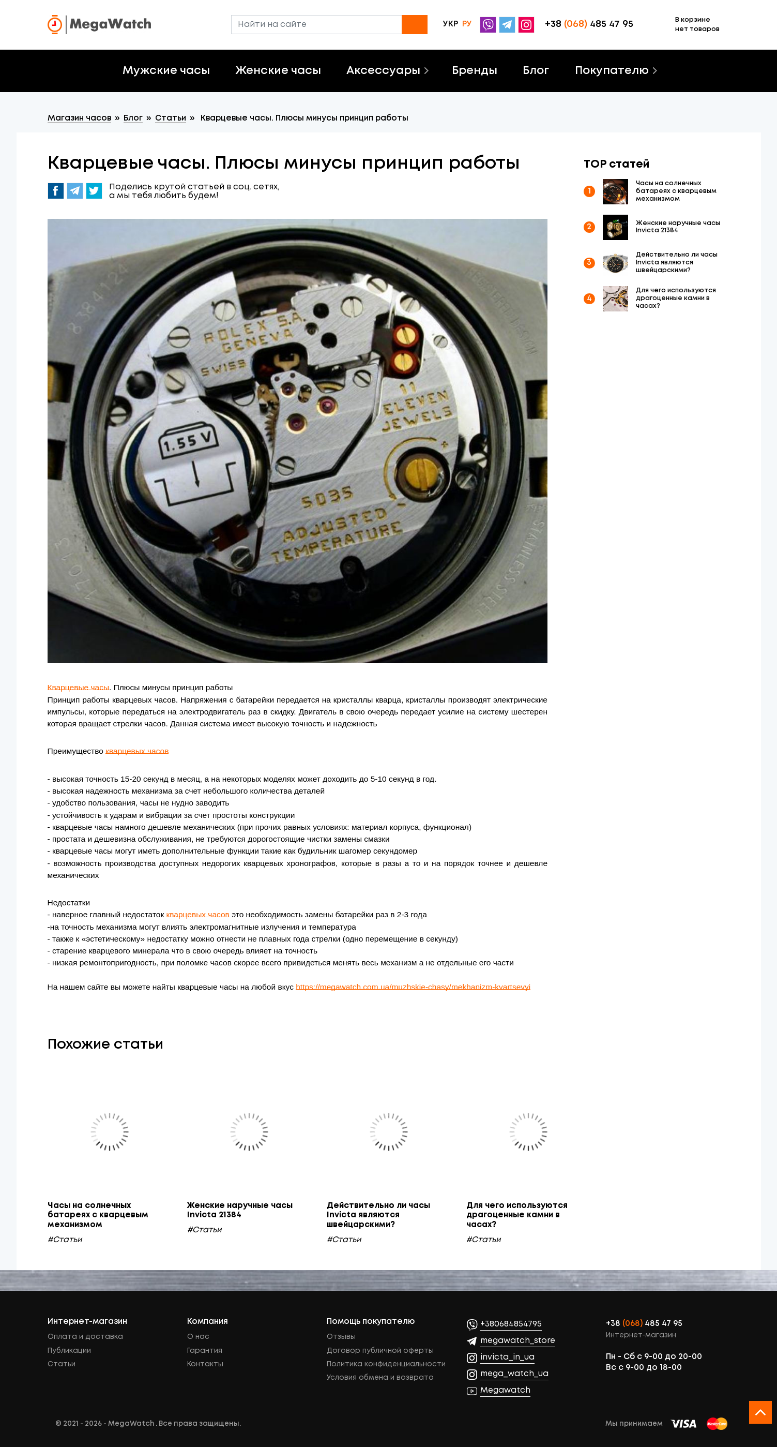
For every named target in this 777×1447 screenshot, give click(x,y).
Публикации (69, 1351)
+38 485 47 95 (644, 1323)
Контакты (205, 1364)
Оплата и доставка (85, 1337)
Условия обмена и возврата (380, 1378)
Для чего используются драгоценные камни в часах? (676, 298)
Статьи (61, 1364)
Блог (536, 71)
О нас (198, 1337)
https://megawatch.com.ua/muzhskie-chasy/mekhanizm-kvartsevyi (413, 986)
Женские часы (278, 71)
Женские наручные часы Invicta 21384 (678, 227)
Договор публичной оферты (380, 1351)
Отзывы (341, 1337)
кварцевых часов (137, 751)
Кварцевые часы (79, 687)
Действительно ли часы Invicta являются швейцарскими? (677, 262)
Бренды (474, 71)
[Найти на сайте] (329, 24)
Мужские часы (166, 71)
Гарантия (204, 1351)
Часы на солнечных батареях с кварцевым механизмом (676, 191)
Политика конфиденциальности (386, 1364)
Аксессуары (383, 71)
